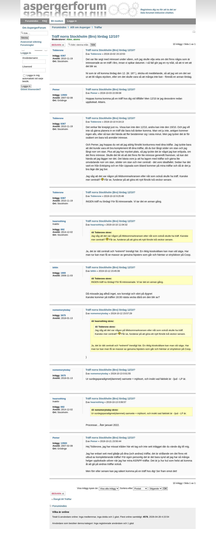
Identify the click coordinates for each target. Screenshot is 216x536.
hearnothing (97, 224)
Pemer (94, 93)
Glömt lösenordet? (31, 89)
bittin (93, 271)
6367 (63, 55)
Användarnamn (30, 58)
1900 (63, 273)
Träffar (98, 27)
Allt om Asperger (80, 27)
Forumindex (59, 27)
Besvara (57, 45)
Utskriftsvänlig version (194, 31)
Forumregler (27, 45)
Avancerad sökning (31, 42)
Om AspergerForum (34, 27)
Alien (69, 39)
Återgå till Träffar (62, 499)
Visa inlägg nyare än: (98, 488)
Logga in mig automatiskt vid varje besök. (32, 78)
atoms (76, 39)
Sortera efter (134, 488)
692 (63, 229)
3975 (63, 315)
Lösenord (27, 66)
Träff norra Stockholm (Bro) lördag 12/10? (85, 36)
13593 (64, 95)
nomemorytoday (99, 313)
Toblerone (96, 54)
